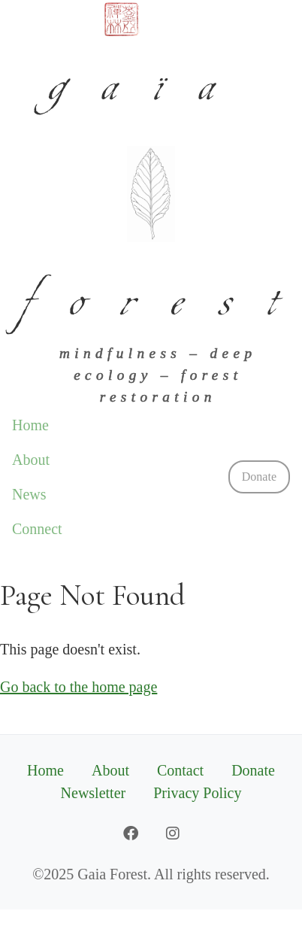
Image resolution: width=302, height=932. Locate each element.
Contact (180, 770)
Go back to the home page (78, 687)
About (31, 459)
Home (30, 425)
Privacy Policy (197, 793)
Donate (259, 476)
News (29, 494)
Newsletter (93, 793)
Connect (37, 529)
